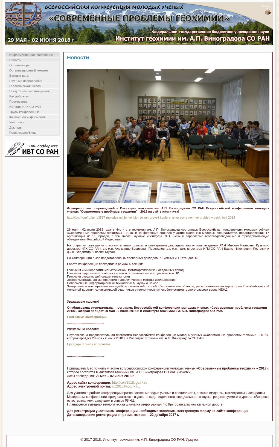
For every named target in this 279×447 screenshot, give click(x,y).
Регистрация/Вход (22, 132)
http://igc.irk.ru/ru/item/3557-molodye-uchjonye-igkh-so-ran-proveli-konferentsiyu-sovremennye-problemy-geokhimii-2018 (151, 217)
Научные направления (25, 80)
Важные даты (19, 75)
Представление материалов (29, 91)
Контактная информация (27, 117)
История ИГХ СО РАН (25, 106)
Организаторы (19, 65)
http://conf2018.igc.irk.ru (129, 383)
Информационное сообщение (31, 54)
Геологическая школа (25, 86)
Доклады (15, 127)
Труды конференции (24, 112)
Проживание (18, 101)
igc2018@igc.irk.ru (125, 386)
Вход (265, 5)
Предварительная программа (88, 344)
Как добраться (19, 96)
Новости (15, 60)
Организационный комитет (28, 70)
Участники (16, 122)
